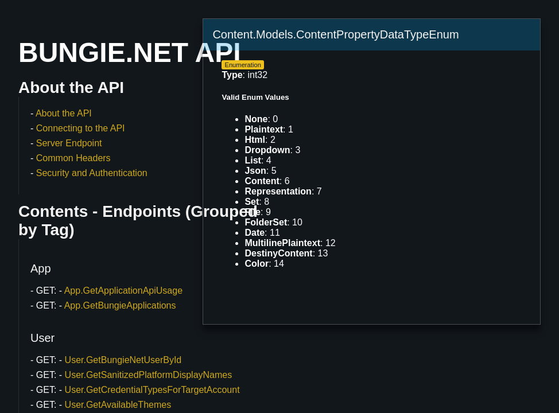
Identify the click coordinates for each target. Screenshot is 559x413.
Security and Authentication (91, 173)
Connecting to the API (80, 128)
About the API (64, 113)
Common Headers (73, 158)
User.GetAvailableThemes (118, 405)
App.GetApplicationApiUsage (123, 290)
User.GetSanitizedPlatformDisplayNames (148, 375)
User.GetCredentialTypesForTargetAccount (152, 390)
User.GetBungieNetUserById (123, 360)
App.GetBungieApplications (120, 305)
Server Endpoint (69, 143)
